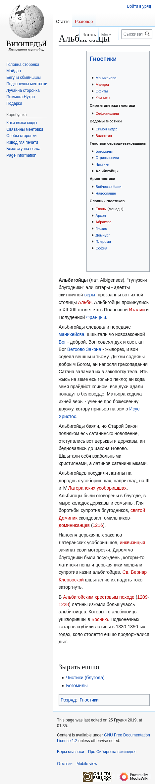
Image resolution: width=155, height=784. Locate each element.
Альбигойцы (107, 171)
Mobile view (87, 763)
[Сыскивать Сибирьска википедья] (136, 34)
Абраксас (104, 222)
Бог (62, 342)
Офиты (102, 91)
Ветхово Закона (84, 349)
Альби (85, 302)
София (101, 248)
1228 (64, 604)
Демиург (103, 235)
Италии (137, 309)
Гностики (103, 59)
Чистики (102, 164)
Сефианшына (107, 113)
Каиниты (103, 98)
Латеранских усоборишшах (97, 488)
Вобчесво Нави (109, 187)
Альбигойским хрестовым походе (98, 597)
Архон (101, 216)
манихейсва (71, 334)
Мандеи (102, 84)
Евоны (101, 209)
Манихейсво (106, 78)
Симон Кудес (107, 129)
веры (89, 294)
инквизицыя (132, 542)
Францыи (96, 317)
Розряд (68, 700)
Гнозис (101, 229)
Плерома (103, 241)
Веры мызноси (70, 751)
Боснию (99, 619)
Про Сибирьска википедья (112, 751)
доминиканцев (74, 525)
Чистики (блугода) (85, 677)
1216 (98, 525)
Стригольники (107, 158)
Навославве (106, 193)
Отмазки (65, 763)
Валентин (104, 136)
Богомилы (104, 151)
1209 (142, 597)
